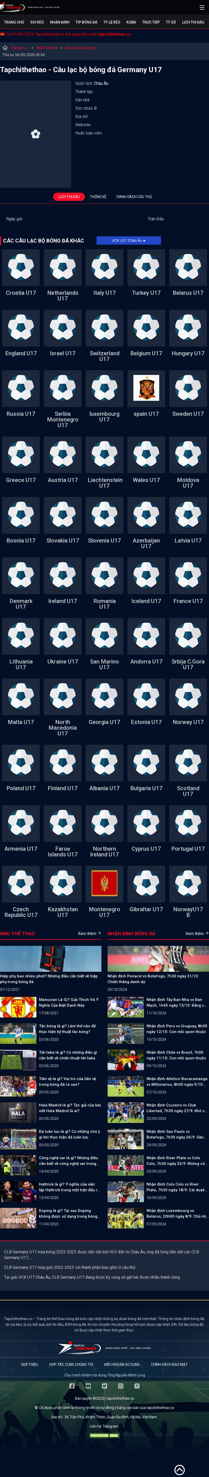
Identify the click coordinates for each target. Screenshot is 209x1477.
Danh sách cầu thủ (134, 197)
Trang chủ (14, 22)
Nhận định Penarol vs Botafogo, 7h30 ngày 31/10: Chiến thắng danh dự (153, 979)
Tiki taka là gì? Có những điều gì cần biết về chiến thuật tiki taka (68, 1055)
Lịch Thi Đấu (193, 22)
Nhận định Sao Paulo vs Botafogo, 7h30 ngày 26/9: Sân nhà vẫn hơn (175, 1134)
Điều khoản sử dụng (122, 1364)
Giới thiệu (29, 1364)
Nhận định (59, 22)
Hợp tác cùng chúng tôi (71, 1364)
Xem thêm (89, 933)
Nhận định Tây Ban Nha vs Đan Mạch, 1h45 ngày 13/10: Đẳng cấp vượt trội (178, 1002)
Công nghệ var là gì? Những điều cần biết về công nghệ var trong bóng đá (68, 1161)
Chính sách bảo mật (169, 1364)
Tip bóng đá (86, 22)
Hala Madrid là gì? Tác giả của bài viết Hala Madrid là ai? (70, 1108)
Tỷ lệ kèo (111, 22)
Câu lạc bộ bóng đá (80, 48)
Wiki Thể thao (47, 48)
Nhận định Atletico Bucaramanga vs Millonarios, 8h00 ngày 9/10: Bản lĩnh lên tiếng (177, 1081)
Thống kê (98, 197)
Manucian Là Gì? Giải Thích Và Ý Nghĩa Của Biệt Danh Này (68, 1002)
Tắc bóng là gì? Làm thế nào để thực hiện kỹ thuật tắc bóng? (67, 1029)
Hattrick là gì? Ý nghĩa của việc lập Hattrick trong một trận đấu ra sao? (69, 1187)
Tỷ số (171, 22)
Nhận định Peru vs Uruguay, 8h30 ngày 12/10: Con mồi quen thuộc (177, 1029)
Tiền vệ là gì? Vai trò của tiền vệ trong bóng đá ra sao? (67, 1081)
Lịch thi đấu (69, 197)
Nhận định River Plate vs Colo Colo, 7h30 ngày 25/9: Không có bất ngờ (176, 1161)
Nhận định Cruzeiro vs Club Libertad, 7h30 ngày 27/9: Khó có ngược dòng (177, 1108)
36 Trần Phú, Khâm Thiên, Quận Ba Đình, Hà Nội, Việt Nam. (111, 1417)
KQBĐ (131, 22)
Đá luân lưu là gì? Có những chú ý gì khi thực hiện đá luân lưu (69, 1134)
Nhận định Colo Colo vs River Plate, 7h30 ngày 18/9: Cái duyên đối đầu (177, 1187)
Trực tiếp (151, 22)
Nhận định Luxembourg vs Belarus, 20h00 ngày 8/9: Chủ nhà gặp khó (177, 1213)
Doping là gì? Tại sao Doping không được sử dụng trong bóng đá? (68, 1213)
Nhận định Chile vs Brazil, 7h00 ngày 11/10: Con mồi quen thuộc (176, 1055)
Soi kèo (37, 22)
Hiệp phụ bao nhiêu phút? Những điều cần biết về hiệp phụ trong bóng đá (49, 979)
